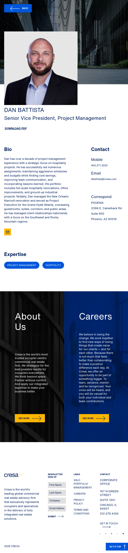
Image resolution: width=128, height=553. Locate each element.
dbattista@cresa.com (103, 179)
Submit (52, 516)
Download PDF (16, 128)
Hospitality (53, 265)
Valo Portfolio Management (83, 483)
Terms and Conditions (81, 511)
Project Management (21, 265)
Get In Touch (109, 525)
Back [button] (25, 8)
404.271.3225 (99, 165)
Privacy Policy (79, 501)
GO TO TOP (115, 546)
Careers (80, 494)
